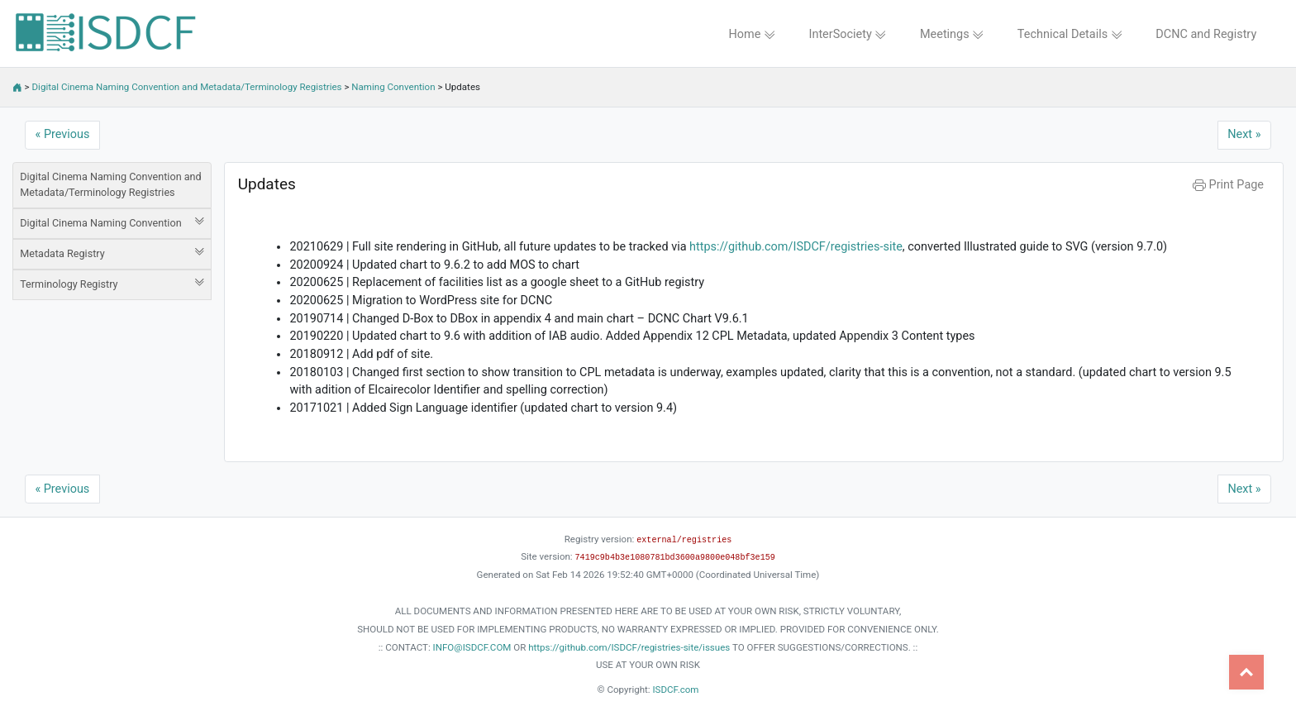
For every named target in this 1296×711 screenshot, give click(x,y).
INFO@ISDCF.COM (472, 647)
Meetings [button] (952, 34)
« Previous (63, 134)
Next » (1243, 134)
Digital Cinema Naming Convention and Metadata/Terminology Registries (187, 87)
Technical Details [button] (1069, 34)
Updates (267, 183)
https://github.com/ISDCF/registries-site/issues (629, 647)
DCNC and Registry (1205, 34)
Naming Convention (393, 87)
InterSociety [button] (848, 34)
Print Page (1228, 185)
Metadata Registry (112, 253)
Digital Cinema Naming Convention (112, 222)
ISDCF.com (675, 689)
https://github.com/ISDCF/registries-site (796, 247)
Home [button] (751, 34)
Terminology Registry (112, 283)
